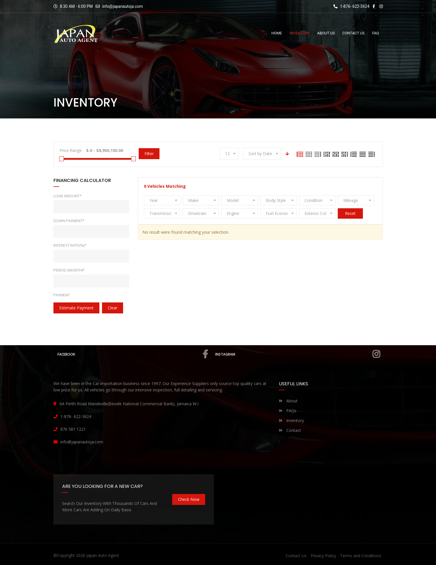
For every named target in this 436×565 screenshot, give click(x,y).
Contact (290, 430)
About (288, 401)
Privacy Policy (323, 555)
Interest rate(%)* (69, 245)
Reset (350, 213)
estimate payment (76, 308)
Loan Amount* (67, 195)
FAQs (287, 410)
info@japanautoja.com (122, 6)
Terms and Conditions (360, 555)
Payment (61, 295)
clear (112, 308)
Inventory (291, 420)
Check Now (188, 499)
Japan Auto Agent (102, 555)
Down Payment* (68, 220)
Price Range (71, 150)
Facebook (133, 354)
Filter (149, 153)
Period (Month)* (69, 270)
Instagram (298, 354)
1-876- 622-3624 (351, 6)
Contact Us (296, 555)
